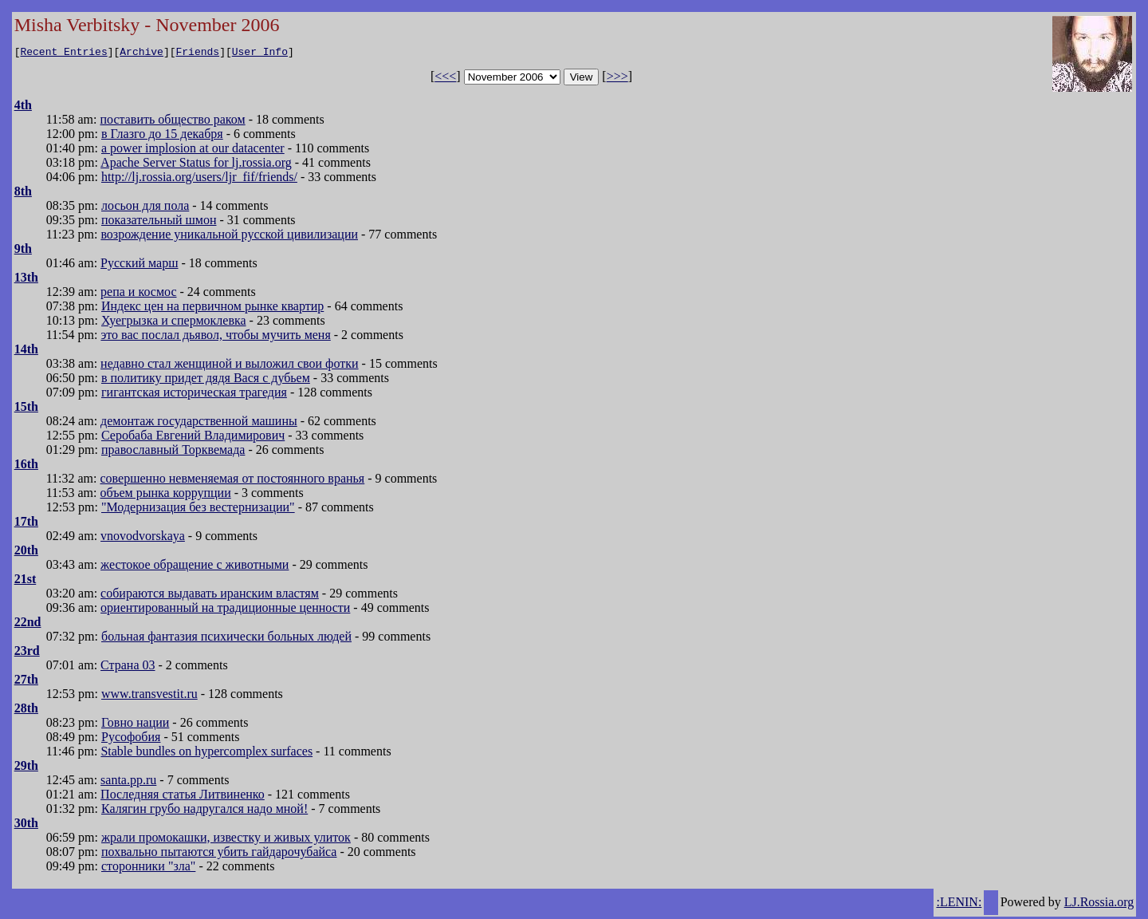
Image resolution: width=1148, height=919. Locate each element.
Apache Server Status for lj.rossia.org (196, 165)
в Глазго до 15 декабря (162, 136)
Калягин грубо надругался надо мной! (204, 811)
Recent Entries (63, 53)
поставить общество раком (173, 121)
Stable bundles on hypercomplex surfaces (206, 753)
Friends (198, 53)
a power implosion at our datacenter (193, 150)
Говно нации (135, 725)
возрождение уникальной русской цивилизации (229, 236)
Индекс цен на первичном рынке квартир (212, 308)
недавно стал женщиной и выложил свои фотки (229, 366)
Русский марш (139, 265)
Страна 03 (127, 667)
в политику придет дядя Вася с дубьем (205, 380)
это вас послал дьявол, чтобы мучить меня (215, 337)
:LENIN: (958, 904)
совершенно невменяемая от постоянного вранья (232, 480)
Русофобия (130, 739)
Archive (141, 53)
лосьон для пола (145, 208)
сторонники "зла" (148, 868)
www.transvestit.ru (149, 696)
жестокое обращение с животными (194, 567)
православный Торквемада (173, 452)
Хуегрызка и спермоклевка (173, 322)
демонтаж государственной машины (198, 423)
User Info (260, 53)
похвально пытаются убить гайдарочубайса (218, 854)
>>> (617, 78)
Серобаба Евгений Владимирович (193, 437)
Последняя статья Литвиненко (182, 796)
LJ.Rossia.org (1099, 904)
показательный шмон (158, 222)
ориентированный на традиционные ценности (225, 610)
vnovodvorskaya (142, 538)
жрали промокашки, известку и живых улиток (226, 839)
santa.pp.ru (128, 782)
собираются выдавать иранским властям (209, 595)
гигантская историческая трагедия (194, 394)
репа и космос (138, 294)
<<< (445, 78)
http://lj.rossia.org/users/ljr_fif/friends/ (199, 179)
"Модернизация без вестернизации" (198, 509)
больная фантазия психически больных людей (226, 638)
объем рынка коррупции (165, 495)
